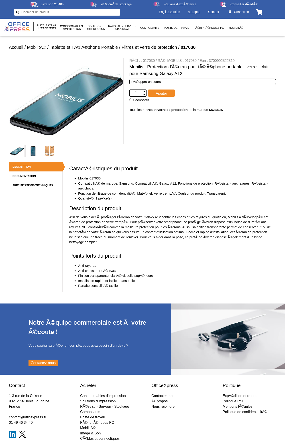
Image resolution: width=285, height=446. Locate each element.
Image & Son (90, 433)
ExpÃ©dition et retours (240, 396)
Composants (149, 27)
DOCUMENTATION (24, 176)
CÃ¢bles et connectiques (100, 438)
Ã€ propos (159, 401)
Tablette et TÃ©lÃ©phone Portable (84, 47)
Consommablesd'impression (71, 28)
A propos (194, 12)
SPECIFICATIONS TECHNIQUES (32, 185)
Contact (213, 12)
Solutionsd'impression (95, 28)
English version (169, 12)
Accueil (16, 47)
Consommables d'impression (103, 396)
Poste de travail (176, 27)
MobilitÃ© (236, 27)
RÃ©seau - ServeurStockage (122, 28)
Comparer (139, 100)
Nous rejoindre (163, 406)
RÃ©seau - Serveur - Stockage (104, 406)
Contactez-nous (163, 396)
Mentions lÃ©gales (237, 406)
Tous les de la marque (176, 110)
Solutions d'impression (98, 401)
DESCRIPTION (21, 166)
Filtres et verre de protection (149, 47)
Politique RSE (234, 401)
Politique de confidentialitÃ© (245, 412)
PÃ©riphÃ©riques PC (208, 27)
